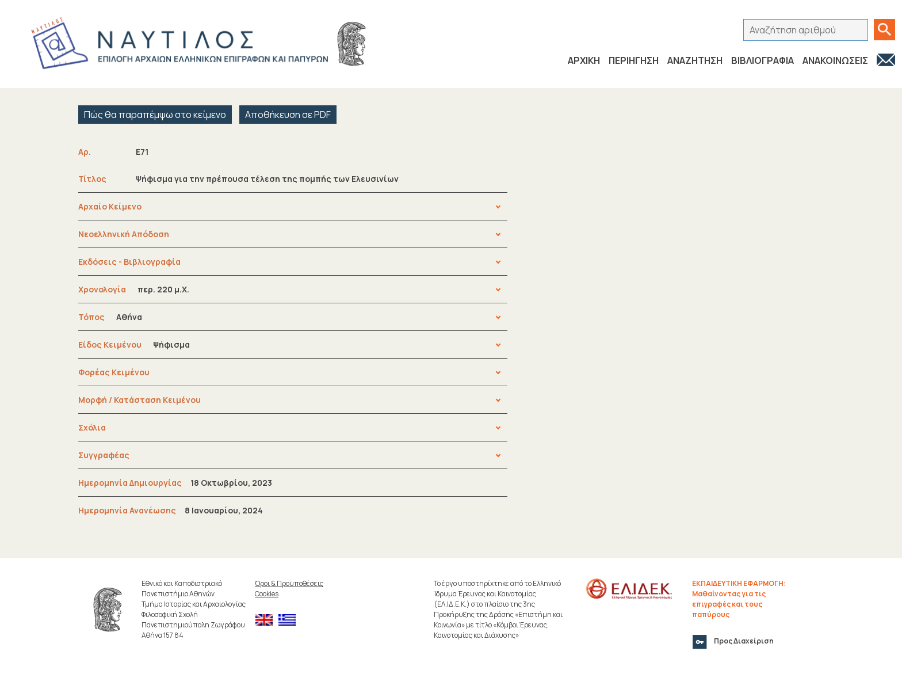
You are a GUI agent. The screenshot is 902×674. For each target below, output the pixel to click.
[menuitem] (266, 620)
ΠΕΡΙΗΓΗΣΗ (634, 60)
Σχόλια (92, 427)
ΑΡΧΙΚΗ (584, 60)
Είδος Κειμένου (134, 344)
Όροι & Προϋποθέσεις (289, 583)
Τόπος (110, 316)
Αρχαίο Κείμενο (110, 206)
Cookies (266, 594)
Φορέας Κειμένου (114, 372)
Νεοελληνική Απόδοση (123, 234)
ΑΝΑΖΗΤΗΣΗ (695, 60)
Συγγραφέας (103, 455)
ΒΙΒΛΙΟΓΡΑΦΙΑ (762, 60)
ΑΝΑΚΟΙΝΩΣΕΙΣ (835, 60)
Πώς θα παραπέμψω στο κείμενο (155, 114)
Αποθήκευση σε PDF (288, 114)
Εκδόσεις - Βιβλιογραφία (129, 261)
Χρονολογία (133, 289)
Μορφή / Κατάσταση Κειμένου (139, 399)
